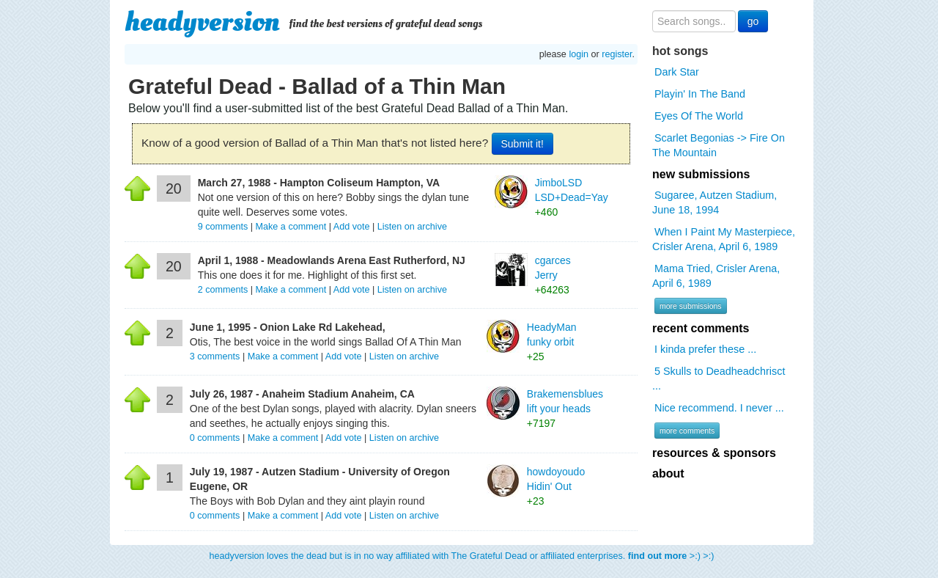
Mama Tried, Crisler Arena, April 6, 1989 (716, 276)
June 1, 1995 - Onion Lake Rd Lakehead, (287, 327)
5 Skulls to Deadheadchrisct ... (718, 378)
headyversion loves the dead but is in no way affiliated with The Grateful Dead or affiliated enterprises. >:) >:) (462, 556)
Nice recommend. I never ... (719, 408)
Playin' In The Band (699, 94)
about (668, 473)
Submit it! (522, 144)
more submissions (691, 305)
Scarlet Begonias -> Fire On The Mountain (718, 145)
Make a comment (291, 227)
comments (224, 227)
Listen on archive (412, 227)
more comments (687, 430)
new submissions (701, 174)
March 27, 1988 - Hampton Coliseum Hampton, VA (319, 183)
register (617, 54)
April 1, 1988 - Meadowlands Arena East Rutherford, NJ (331, 260)
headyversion (202, 22)
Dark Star (676, 72)
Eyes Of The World (698, 116)
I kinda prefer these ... (705, 349)
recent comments (701, 328)
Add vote (351, 227)
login (578, 54)
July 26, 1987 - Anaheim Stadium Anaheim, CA (302, 394)
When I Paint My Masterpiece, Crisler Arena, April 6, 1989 (723, 239)
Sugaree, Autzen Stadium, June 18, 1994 (714, 202)
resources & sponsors (714, 453)
